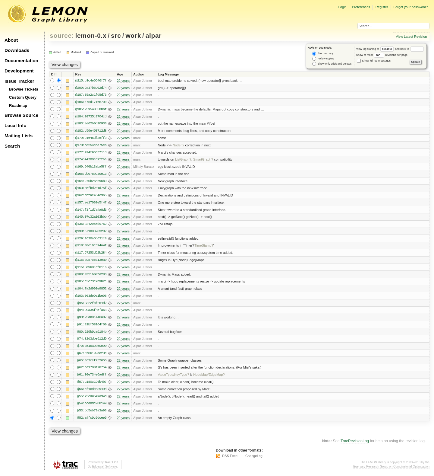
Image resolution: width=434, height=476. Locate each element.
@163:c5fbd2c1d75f (90, 189)
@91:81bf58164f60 (91, 326)
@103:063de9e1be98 (90, 298)
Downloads (17, 50)
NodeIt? (178, 146)
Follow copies (323, 59)
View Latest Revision (411, 36)
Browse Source (21, 115)
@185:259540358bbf (90, 109)
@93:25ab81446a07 (91, 319)
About (11, 40)
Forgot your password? (410, 7)
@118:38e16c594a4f (90, 247)
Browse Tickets (23, 89)
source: (62, 35)
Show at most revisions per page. (382, 54)
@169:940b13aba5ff (90, 167)
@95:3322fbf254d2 (91, 305)
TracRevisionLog (355, 444)
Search (12, 146)
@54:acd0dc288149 (91, 406)
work (133, 35)
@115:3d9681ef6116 (90, 269)
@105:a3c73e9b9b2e (90, 283)
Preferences (361, 7)
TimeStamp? (203, 247)
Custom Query (23, 97)
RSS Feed (229, 459)
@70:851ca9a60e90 (91, 348)
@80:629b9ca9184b (91, 334)
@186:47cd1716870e (90, 102)
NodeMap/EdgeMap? (209, 377)
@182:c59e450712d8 (90, 131)
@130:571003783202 (90, 232)
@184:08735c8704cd (90, 116)
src (116, 35)
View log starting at (375, 48)
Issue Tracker (19, 81)
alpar (154, 35)
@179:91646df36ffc (90, 138)
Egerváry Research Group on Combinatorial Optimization (391, 469)
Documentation (21, 60)
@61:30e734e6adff (91, 377)
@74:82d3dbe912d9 (91, 341)
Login (342, 7)
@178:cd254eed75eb (90, 145)
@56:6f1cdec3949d (91, 392)
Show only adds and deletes (331, 64)
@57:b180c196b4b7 (91, 384)
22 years (123, 80)
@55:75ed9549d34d (91, 399)
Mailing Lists (19, 135)
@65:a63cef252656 (91, 363)
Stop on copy (322, 54)
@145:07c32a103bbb (90, 218)
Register (382, 7)
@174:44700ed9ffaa (90, 160)
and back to (409, 48)
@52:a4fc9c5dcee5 (91, 421)
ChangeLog (254, 459)
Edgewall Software (104, 469)
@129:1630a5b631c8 (90, 240)
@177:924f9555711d (90, 153)
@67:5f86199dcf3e (91, 355)
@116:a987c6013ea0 (90, 261)
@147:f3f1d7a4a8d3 (90, 211)
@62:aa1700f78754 (91, 370)
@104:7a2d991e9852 (90, 290)
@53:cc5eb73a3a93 (91, 413)
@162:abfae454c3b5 (90, 196)
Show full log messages (374, 60)
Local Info (16, 125)
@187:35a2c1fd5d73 (90, 95)
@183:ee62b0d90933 (90, 124)
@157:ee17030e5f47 (90, 203)
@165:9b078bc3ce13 (90, 174)
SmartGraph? (203, 160)
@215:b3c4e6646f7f (90, 80)
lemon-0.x (91, 35)
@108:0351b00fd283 (90, 276)
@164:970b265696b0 (90, 182)
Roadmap (18, 105)
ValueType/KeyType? (173, 377)
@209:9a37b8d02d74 (90, 87)
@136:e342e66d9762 (90, 225)
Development (19, 70)
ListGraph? (183, 160)
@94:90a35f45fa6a (91, 312)
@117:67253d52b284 (90, 254)
